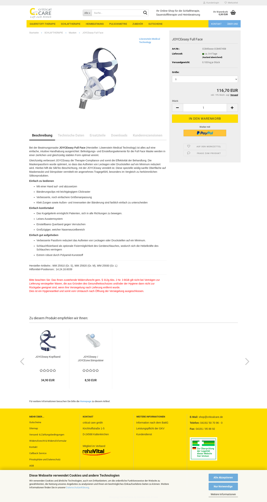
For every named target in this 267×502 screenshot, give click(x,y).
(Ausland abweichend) (212, 57)
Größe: (175, 72)
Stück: (175, 101)
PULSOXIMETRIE (118, 24)
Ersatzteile (98, 135)
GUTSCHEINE (155, 24)
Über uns (232, 24)
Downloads (119, 135)
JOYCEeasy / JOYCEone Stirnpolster (91, 358)
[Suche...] (87, 13)
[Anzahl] (205, 108)
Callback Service (37, 453)
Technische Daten (71, 135)
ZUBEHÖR (137, 24)
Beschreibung (42, 135)
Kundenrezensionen (147, 135)
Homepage (85, 401)
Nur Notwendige (223, 486)
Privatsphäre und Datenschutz (44, 459)
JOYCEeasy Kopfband (47, 356)
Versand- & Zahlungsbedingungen (46, 434)
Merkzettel (231, 2)
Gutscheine (35, 422)
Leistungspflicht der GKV (150, 428)
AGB (31, 465)
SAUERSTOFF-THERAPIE (42, 24)
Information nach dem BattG (152, 422)
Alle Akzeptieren (223, 477)
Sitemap (33, 428)
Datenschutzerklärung (77, 487)
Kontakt (216, 24)
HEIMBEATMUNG (95, 24)
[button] (177, 108)
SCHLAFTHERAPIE (70, 24)
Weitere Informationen (223, 494)
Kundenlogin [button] (211, 2)
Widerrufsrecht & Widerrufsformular (47, 440)
